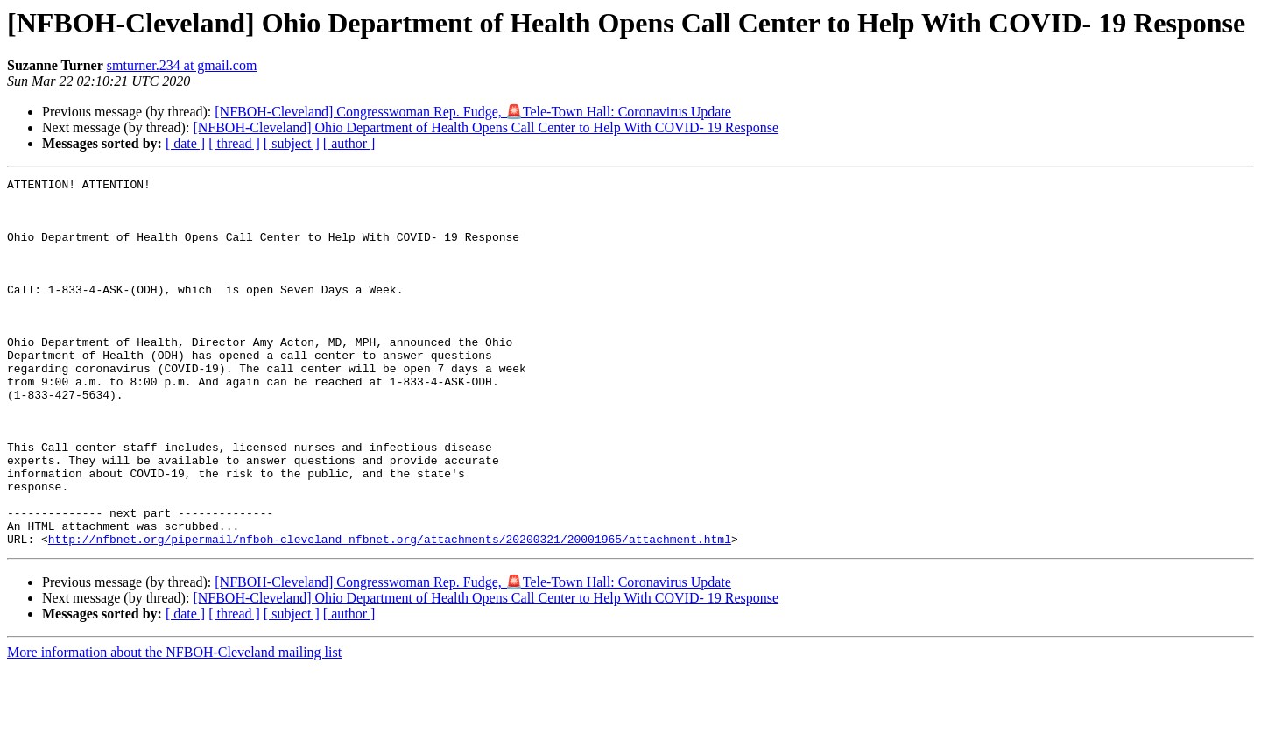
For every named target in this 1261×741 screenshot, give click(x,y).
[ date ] (185, 143)
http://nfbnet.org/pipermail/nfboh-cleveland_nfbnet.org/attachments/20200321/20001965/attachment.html (389, 612)
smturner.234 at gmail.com (182, 65)
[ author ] (349, 143)
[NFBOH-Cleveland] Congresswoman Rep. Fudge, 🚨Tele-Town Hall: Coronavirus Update (473, 111)
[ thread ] (234, 143)
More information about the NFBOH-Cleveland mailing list (174, 725)
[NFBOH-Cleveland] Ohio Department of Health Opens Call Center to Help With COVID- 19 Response (485, 127)
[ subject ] (292, 143)
